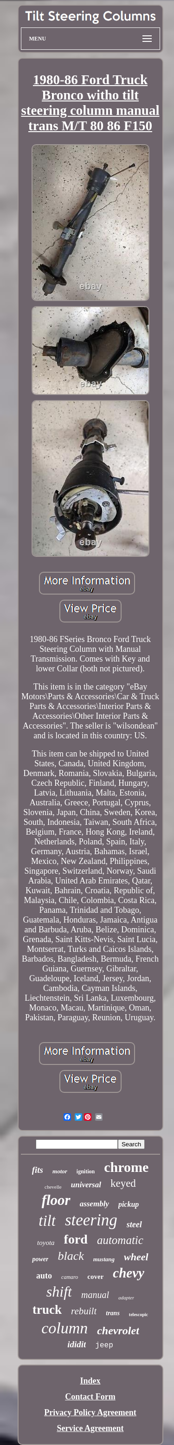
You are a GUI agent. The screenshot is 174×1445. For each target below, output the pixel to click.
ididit (76, 1344)
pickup (128, 1204)
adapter (126, 1297)
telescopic (138, 1314)
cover (95, 1276)
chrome (126, 1167)
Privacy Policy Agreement (90, 1412)
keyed (123, 1183)
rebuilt (84, 1311)
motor (59, 1171)
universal (86, 1184)
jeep (104, 1345)
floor (56, 1200)
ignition (86, 1171)
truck (47, 1310)
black (71, 1256)
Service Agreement (90, 1428)
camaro (69, 1277)
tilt (47, 1220)
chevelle (53, 1187)
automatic (120, 1240)
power (40, 1259)
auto (44, 1275)
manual (95, 1295)
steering (91, 1220)
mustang (104, 1259)
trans (113, 1313)
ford (76, 1239)
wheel (136, 1257)
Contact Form (90, 1396)
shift (59, 1291)
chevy (128, 1272)
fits (37, 1170)
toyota (46, 1242)
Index (90, 1380)
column (64, 1328)
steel (134, 1224)
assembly (94, 1203)
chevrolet (118, 1331)
